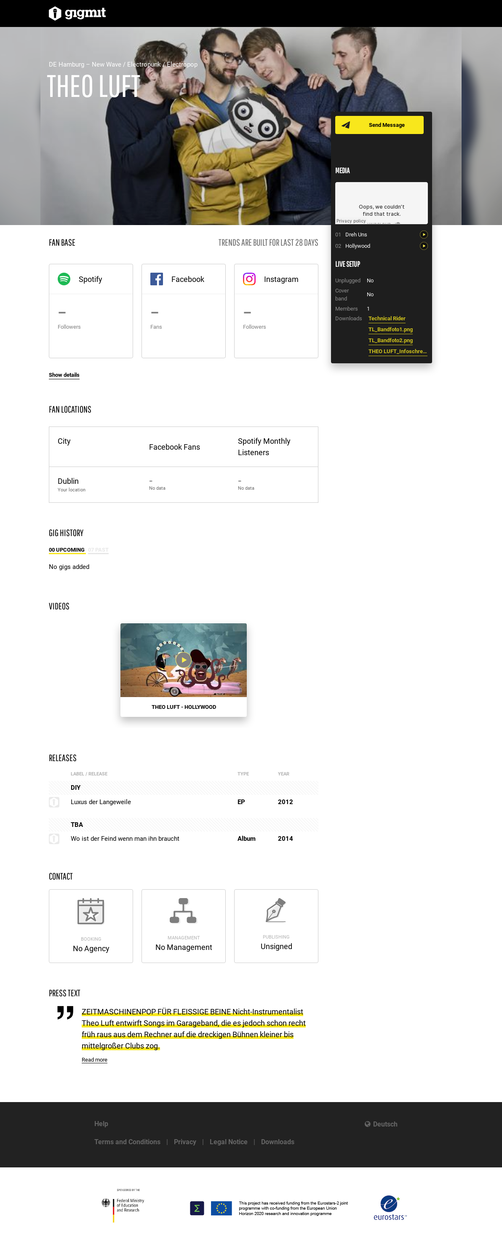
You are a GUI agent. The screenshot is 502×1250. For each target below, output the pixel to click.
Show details (64, 375)
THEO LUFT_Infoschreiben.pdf (397, 351)
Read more (94, 1060)
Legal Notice (229, 1142)
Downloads (277, 1142)
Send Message (387, 125)
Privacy (185, 1142)
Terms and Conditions (127, 1142)
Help (101, 1124)
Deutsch (385, 1124)
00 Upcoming (67, 550)
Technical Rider (387, 318)
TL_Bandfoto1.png (390, 329)
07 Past (98, 550)
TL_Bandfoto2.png (390, 340)
